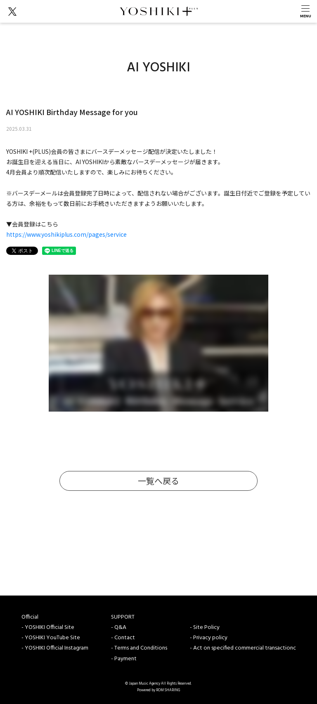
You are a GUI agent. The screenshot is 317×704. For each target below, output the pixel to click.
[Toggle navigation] (305, 11)
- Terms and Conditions (139, 648)
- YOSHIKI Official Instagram (54, 648)
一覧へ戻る (158, 481)
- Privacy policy (208, 638)
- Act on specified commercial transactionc (243, 648)
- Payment (124, 659)
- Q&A (118, 627)
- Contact (123, 638)
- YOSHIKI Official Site (47, 627)
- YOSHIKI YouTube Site (50, 638)
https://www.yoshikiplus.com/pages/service (66, 234)
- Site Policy (205, 627)
